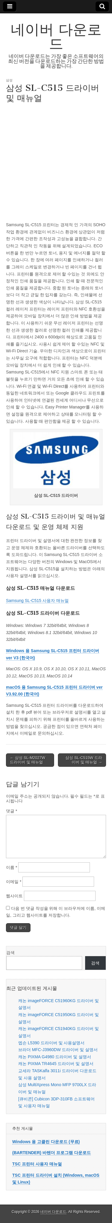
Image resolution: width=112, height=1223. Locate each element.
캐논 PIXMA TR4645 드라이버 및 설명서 (55, 1063)
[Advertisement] (56, 161)
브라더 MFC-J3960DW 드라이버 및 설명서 (58, 1049)
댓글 (11, 811)
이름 (11, 867)
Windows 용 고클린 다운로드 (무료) (46, 1141)
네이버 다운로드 (56, 36)
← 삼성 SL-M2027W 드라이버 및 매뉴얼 (27, 760)
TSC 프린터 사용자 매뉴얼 (37, 1164)
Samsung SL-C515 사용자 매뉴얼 (37, 600)
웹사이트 (14, 896)
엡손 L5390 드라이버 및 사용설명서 (51, 1042)
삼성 (9, 80)
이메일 (13, 881)
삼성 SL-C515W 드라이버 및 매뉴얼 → (83, 760)
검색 (10, 952)
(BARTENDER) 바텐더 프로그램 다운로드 (51, 1152)
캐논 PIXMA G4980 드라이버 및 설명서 (54, 1056)
